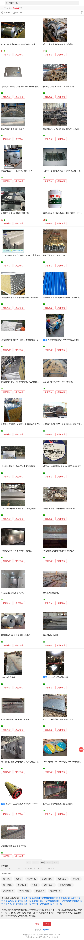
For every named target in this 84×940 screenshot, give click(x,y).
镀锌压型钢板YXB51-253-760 (55, 255)
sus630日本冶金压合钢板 (58, 677)
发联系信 (7, 55)
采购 (81, 749)
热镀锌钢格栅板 (65, 885)
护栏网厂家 (37, 904)
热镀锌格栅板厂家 (40, 901)
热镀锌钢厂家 (38, 898)
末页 (56, 862)
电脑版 (46, 929)
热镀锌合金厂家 (8, 904)
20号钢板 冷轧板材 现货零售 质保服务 (59, 551)
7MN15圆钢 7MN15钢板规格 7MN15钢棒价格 (62, 762)
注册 (47, 924)
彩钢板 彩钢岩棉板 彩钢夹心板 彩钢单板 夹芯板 (20, 424)
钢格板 (34, 885)
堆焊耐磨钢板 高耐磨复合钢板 (13, 846)
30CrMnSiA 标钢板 (50, 635)
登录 (37, 924)
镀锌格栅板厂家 (24, 901)
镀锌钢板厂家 (64, 898)
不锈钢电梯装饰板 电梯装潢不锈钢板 (16, 551)
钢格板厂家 (26, 898)
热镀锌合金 (62, 879)
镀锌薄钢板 (31, 879)
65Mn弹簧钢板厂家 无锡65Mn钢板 (15, 719)
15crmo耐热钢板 (8, 677)
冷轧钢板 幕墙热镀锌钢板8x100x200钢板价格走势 (21, 87)
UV (46, 869)
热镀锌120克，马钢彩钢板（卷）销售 (16, 171)
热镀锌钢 (76, 879)
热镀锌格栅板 (8, 891)
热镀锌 (18, 879)
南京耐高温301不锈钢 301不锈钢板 (15, 635)
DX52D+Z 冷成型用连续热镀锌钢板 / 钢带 (18, 44)
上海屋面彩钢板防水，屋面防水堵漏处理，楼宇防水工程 (24, 340)
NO (31, 869)
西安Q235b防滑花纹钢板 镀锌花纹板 (58, 719)
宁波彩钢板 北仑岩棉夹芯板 (12, 593)
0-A (2, 869)
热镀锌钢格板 (47, 879)
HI (19, 869)
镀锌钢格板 (7, 885)
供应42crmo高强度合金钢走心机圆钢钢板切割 (62, 466)
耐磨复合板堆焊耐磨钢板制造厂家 (15, 213)
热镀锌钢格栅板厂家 (73, 901)
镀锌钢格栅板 (24, 891)
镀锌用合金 (22, 885)
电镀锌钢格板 (55, 891)
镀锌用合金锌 (49, 885)
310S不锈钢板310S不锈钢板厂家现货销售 (18, 509)
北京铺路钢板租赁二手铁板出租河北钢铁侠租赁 (62, 424)
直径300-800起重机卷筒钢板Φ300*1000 (22, 804)
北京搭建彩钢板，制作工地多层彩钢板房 (18, 466)
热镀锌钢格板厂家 (9, 901)
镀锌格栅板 (40, 891)
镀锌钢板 (6, 879)
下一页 (49, 862)
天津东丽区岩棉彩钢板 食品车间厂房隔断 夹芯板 (63, 298)
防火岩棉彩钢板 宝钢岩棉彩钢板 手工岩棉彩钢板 (21, 382)
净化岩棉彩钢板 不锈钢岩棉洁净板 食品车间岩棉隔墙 (23, 298)
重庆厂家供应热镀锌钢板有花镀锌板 (58, 44)
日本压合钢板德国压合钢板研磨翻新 (58, 804)
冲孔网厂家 (57, 904)
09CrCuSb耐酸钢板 (51, 593)
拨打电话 (19, 55)
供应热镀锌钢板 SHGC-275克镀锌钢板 (58, 87)
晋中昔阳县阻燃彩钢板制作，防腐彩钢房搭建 (20, 762)
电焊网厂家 (47, 904)
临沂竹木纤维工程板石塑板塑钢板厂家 (59, 509)
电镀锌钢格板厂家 (56, 901)
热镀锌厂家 (75, 898)
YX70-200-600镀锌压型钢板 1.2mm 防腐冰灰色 (20, 255)
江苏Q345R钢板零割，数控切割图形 (58, 382)
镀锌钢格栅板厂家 (23, 904)
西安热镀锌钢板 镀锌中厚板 (12, 129)
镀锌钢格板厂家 (51, 898)
